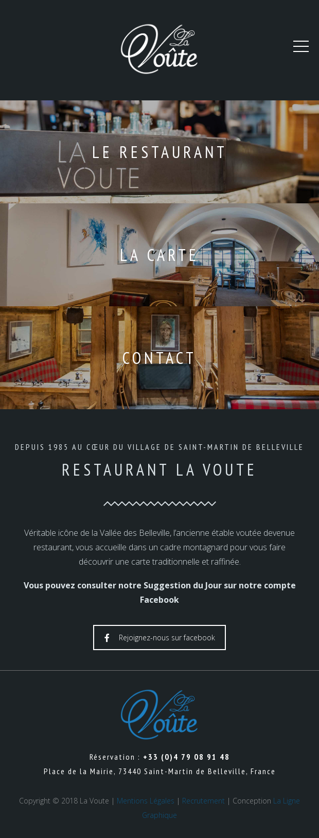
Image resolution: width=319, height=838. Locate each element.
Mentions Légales (145, 801)
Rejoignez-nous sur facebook (159, 637)
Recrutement (203, 801)
